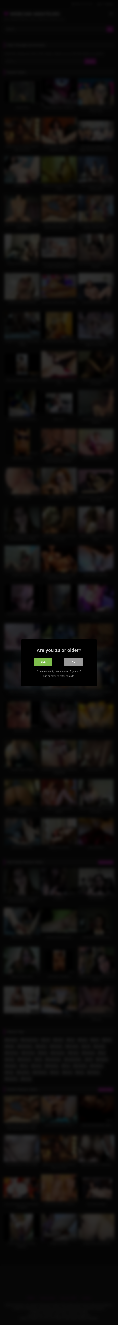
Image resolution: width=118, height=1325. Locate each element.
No (73, 661)
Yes (43, 661)
